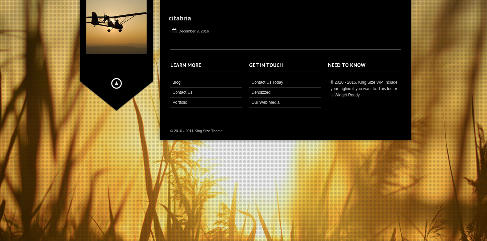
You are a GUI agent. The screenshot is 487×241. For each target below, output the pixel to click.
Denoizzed (260, 92)
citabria (180, 18)
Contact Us (182, 92)
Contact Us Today (267, 82)
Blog (177, 82)
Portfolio (180, 102)
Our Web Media (265, 102)
